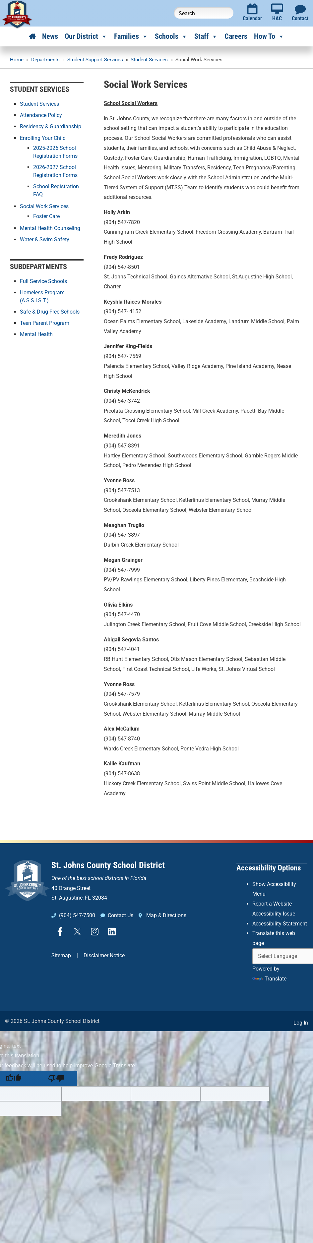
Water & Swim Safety (44, 239)
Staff (206, 36)
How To (269, 36)
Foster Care (46, 216)
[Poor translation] (56, 1078)
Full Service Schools (43, 281)
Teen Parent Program (44, 323)
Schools (171, 36)
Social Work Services (44, 206)
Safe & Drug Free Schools (50, 312)
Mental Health (36, 334)
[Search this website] (203, 13)
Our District (86, 36)
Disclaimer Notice (104, 955)
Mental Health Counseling (50, 228)
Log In (300, 1022)
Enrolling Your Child (43, 138)
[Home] (32, 36)
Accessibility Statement (279, 923)
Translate (269, 978)
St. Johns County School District (108, 865)
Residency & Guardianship (50, 126)
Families (131, 36)
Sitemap (61, 955)
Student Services (39, 104)
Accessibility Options (268, 867)
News (50, 36)
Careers (235, 36)
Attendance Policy (41, 115)
